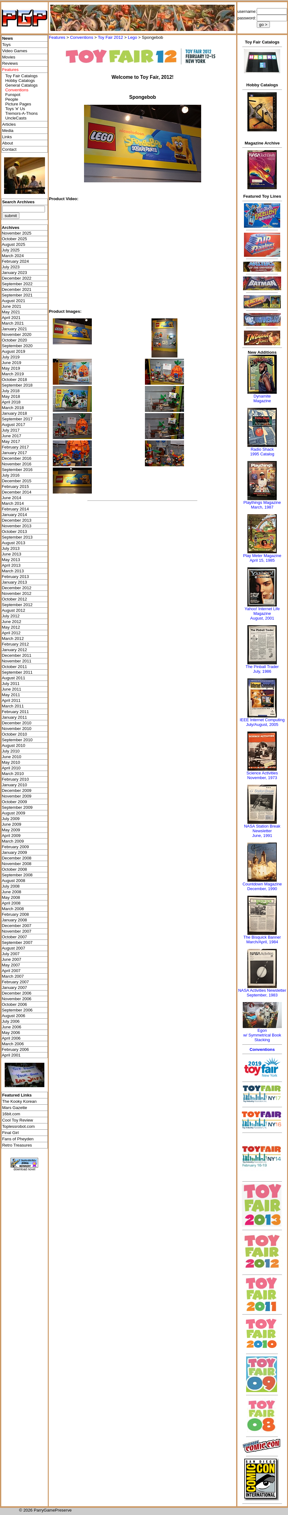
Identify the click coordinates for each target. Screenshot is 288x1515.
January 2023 (14, 272)
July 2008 (11, 886)
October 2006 (14, 1004)
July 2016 (11, 475)
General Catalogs (21, 85)
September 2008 (17, 875)
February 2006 (15, 1049)
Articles (9, 124)
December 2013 (17, 520)
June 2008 (11, 891)
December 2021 (17, 289)
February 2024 (15, 261)
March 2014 (13, 503)
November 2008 (17, 863)
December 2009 (17, 790)
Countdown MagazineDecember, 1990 (262, 886)
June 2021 (11, 306)
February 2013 (15, 576)
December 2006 (17, 993)
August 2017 (13, 424)
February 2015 (15, 486)
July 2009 (11, 818)
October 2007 (14, 937)
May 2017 (11, 441)
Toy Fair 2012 (110, 37)
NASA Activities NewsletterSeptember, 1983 (262, 992)
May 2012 (11, 627)
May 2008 (11, 897)
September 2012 (17, 604)
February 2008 (15, 914)
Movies (8, 57)
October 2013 (14, 531)
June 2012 (11, 621)
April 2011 (11, 700)
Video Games (14, 50)
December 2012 (17, 587)
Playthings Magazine (262, 502)
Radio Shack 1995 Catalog (262, 451)
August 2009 (13, 813)
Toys (6, 44)
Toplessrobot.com (18, 1126)
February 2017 (15, 447)
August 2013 (13, 542)
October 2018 (14, 379)
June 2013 (11, 554)
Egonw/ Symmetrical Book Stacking (262, 1035)
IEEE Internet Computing (262, 719)
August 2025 (13, 244)
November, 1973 (262, 777)
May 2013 (11, 559)
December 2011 (17, 655)
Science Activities (262, 773)
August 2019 (13, 351)
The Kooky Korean (19, 1101)
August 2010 (13, 745)
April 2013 (11, 565)
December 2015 (17, 481)
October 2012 (14, 599)
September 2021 (17, 295)
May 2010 (11, 762)
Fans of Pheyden (18, 1139)
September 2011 (17, 672)
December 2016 (17, 458)
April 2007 (11, 970)
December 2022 (17, 278)
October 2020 (14, 340)
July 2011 (11, 683)
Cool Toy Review (17, 1120)
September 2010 (17, 739)
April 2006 (11, 1038)
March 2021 (13, 323)
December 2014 (17, 492)
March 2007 (13, 976)
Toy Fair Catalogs (21, 75)
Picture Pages (18, 104)
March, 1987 (262, 507)
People (11, 99)
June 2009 (11, 824)
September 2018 (17, 385)
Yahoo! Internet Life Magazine (262, 611)
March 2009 (13, 841)
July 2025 (11, 250)
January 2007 (14, 987)
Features (57, 37)
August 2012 (13, 610)
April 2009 (11, 835)
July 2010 (11, 751)
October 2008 (14, 869)
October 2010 (14, 734)
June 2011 (11, 689)
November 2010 (17, 728)
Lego (132, 37)
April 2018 (11, 402)
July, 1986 (262, 671)
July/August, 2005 (262, 724)
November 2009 (17, 796)
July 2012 (11, 616)
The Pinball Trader (262, 666)
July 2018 (11, 390)
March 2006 (13, 1043)
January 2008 (14, 920)
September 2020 (17, 345)
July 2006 (11, 1021)
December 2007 (17, 925)
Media (7, 130)
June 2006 (11, 1027)
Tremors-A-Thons (21, 113)
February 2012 (15, 644)
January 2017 (14, 452)
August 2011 (13, 678)
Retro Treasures (17, 1145)
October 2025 (14, 238)
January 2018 (14, 413)
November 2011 (17, 661)
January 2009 (14, 852)
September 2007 (17, 942)
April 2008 (11, 903)
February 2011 (15, 711)
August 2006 (13, 1015)
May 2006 (11, 1032)
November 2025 (17, 233)
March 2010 (13, 773)
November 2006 (17, 998)
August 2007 (13, 948)
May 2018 (11, 396)
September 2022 (17, 283)
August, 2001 (262, 618)
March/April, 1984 (262, 942)
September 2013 (17, 537)
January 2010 (14, 785)
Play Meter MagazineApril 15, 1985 (262, 558)
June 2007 (11, 959)
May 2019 (11, 368)
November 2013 (17, 526)
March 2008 (13, 908)
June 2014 (11, 497)
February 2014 (15, 509)
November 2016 (17, 464)
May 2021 (11, 312)
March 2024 (13, 255)
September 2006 (17, 1010)
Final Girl (10, 1132)
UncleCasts (16, 118)
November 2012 (17, 593)
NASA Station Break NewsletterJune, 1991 (262, 831)
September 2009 (17, 807)
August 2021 (13, 300)
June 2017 (11, 435)
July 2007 (11, 953)
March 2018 (13, 407)
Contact (9, 149)
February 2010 (15, 779)
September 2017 (17, 419)
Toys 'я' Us (15, 108)
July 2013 (11, 548)
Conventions (81, 37)
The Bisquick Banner (262, 937)
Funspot (12, 94)
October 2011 (14, 666)
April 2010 (11, 768)
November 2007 (17, 931)
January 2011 (14, 717)
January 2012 (14, 649)
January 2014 (14, 514)
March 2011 (13, 706)
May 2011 (11, 694)
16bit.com (11, 1114)
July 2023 (11, 267)
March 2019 (13, 374)
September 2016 (17, 469)
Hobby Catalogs (20, 80)
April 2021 (11, 317)
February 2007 (15, 982)
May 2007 (11, 965)
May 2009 (11, 830)
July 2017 (11, 430)
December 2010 (17, 723)
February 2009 (15, 846)
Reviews (10, 63)
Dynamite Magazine (262, 398)
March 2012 (13, 638)
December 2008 (17, 858)
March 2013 (13, 571)
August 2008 (13, 880)
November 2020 (17, 334)
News (7, 38)
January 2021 (14, 329)
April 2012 (11, 633)
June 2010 (11, 756)
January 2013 (14, 582)
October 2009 (14, 801)
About (7, 143)
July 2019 (11, 357)
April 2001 (11, 1055)
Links (7, 136)
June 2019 (11, 362)
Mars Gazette (14, 1107)
